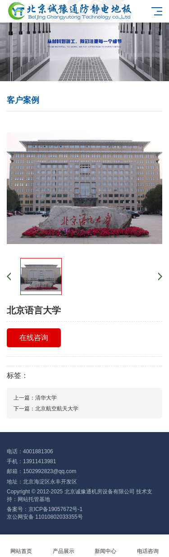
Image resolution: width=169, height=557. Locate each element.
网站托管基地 (34, 499)
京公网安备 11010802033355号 (45, 517)
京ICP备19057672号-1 (55, 509)
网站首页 (21, 546)
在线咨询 (33, 337)
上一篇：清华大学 (35, 398)
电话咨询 (148, 546)
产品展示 (63, 546)
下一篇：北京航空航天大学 (46, 408)
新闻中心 (106, 546)
